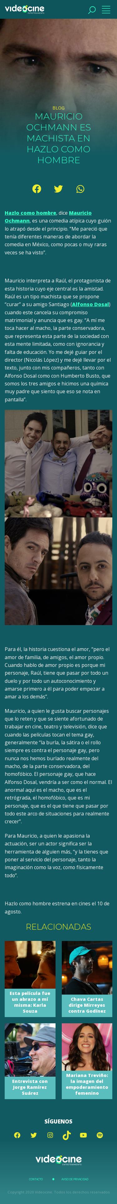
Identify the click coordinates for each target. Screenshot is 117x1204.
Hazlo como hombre (30, 212)
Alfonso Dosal (90, 304)
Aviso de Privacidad (74, 1179)
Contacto (36, 1179)
